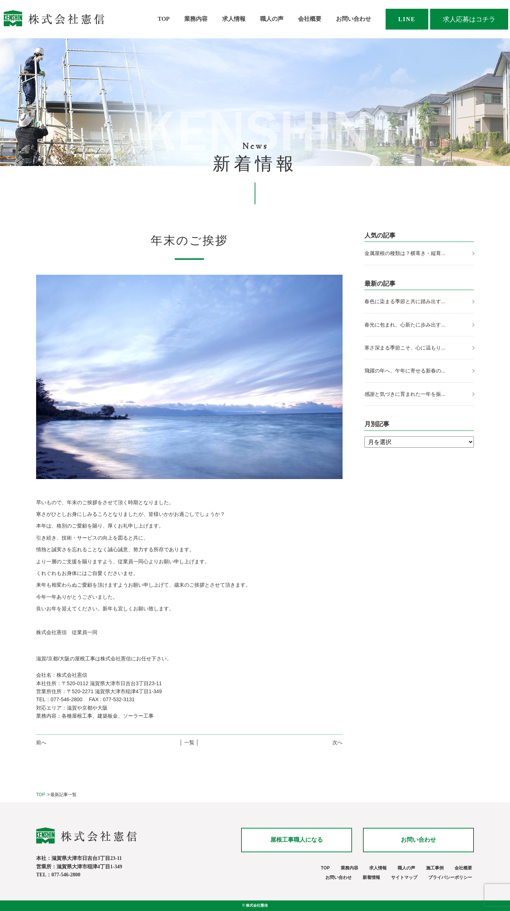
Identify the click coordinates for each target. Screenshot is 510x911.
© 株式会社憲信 (255, 905)
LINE (407, 19)
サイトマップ (404, 877)
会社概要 (309, 19)
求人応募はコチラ (469, 19)
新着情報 (371, 877)
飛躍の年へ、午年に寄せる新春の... (404, 371)
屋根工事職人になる (296, 840)
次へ (337, 742)
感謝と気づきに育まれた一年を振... (404, 394)
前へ (41, 742)
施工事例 (435, 868)
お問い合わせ (353, 19)
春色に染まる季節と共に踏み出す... (404, 301)
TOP (164, 19)
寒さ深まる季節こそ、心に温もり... (404, 348)
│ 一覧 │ (189, 742)
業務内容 (196, 19)
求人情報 (234, 19)
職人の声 (271, 19)
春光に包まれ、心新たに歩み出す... (404, 325)
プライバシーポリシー (450, 877)
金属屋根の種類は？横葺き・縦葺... (404, 253)
